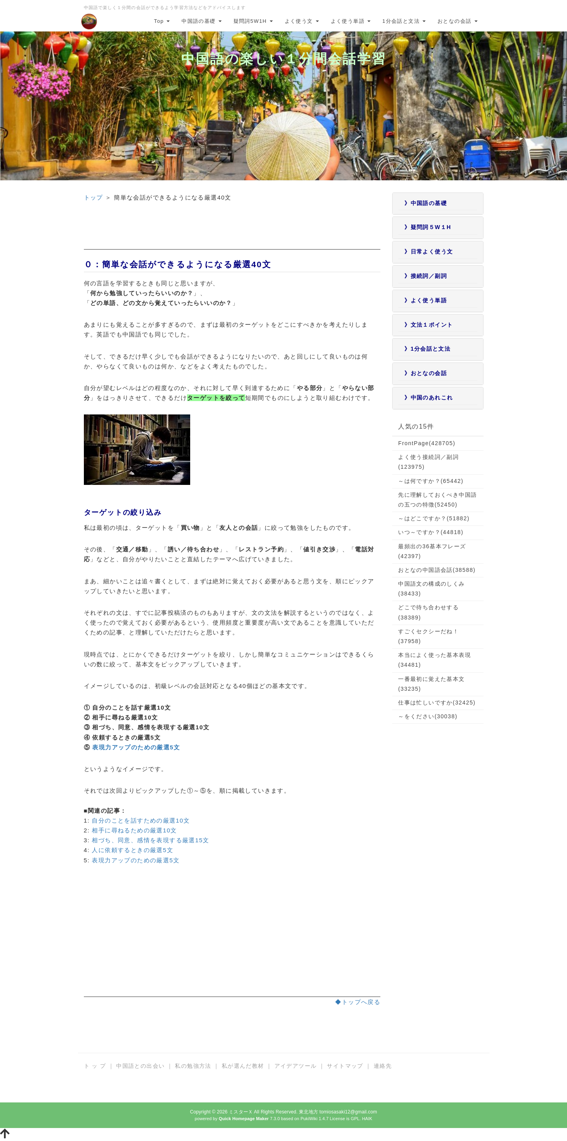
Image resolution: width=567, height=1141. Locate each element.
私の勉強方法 (193, 1066)
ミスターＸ (241, 1112)
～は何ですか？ (430, 481)
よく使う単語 (351, 21)
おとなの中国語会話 (437, 570)
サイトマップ (345, 1066)
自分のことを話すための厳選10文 (141, 820)
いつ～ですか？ (430, 532)
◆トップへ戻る (357, 1002)
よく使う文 (302, 21)
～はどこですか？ (433, 518)
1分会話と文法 (404, 21)
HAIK (367, 1118)
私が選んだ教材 (243, 1066)
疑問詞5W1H (253, 21)
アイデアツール (295, 1066)
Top (162, 21)
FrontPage (426, 443)
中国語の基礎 (201, 21)
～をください (427, 716)
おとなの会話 (457, 21)
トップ (93, 197)
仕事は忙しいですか (437, 702)
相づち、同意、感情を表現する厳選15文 (150, 840)
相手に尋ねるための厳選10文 (134, 830)
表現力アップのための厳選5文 (136, 747)
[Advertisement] (232, 232)
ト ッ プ (95, 1066)
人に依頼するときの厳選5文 (132, 850)
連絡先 (383, 1066)
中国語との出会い (140, 1066)
